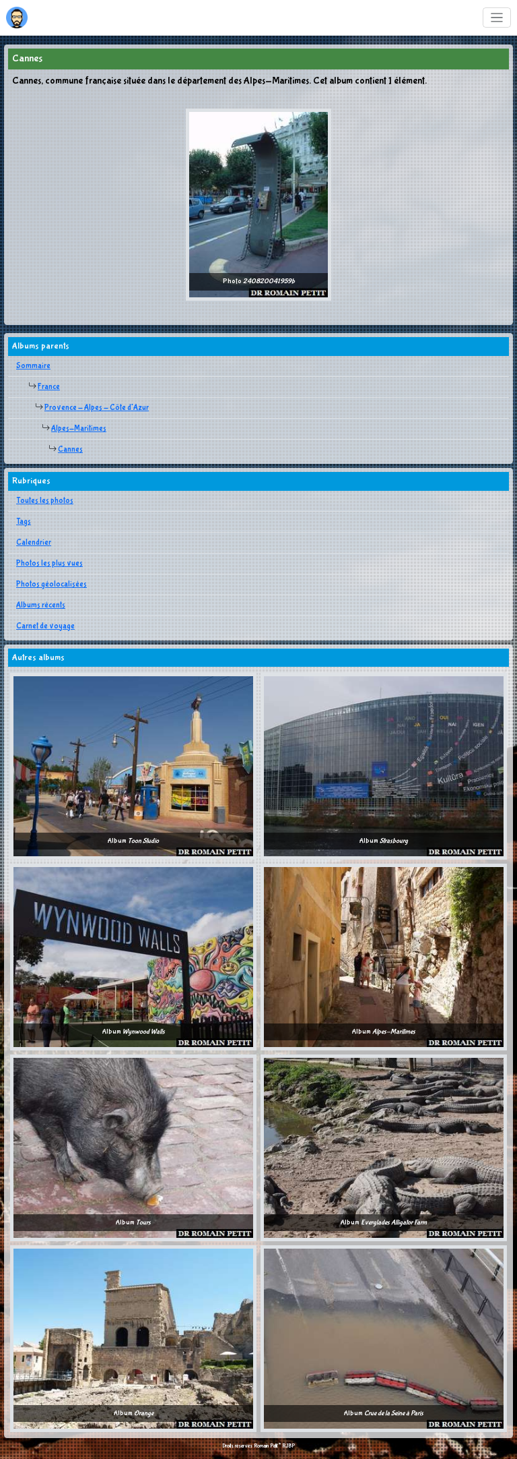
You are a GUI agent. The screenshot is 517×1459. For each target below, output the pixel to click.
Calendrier (33, 542)
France (49, 387)
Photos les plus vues (49, 563)
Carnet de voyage (45, 626)
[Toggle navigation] (497, 17)
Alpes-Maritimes (78, 429)
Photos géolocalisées (51, 584)
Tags (23, 522)
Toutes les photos (44, 501)
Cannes (70, 449)
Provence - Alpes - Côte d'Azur (96, 408)
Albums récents (40, 605)
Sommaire (33, 366)
